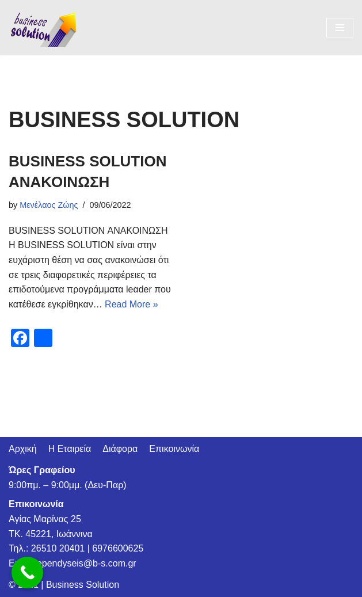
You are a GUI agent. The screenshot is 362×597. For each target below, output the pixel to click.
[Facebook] (20, 339)
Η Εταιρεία (70, 449)
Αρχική (23, 449)
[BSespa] (43, 27)
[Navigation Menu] (339, 27)
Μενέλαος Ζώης (49, 205)
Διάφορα (120, 449)
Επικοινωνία (174, 449)
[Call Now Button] (27, 572)
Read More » (131, 304)
